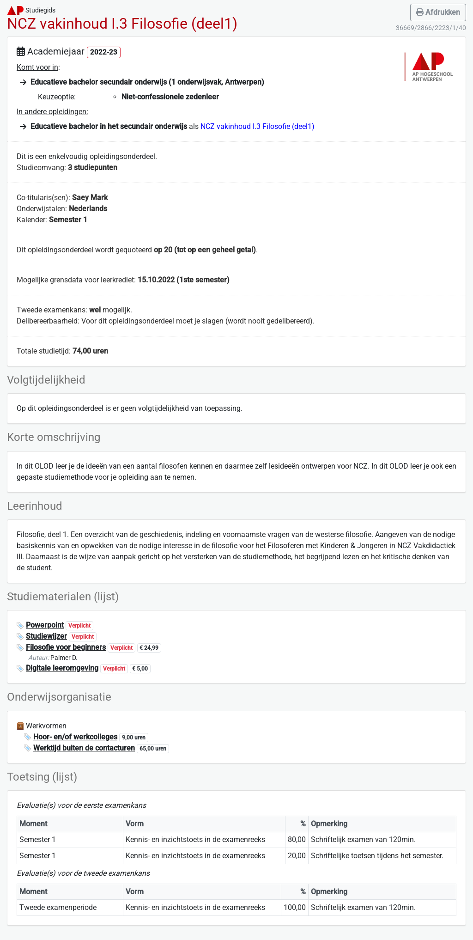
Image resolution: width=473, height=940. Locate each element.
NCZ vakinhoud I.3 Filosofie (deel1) (257, 126)
